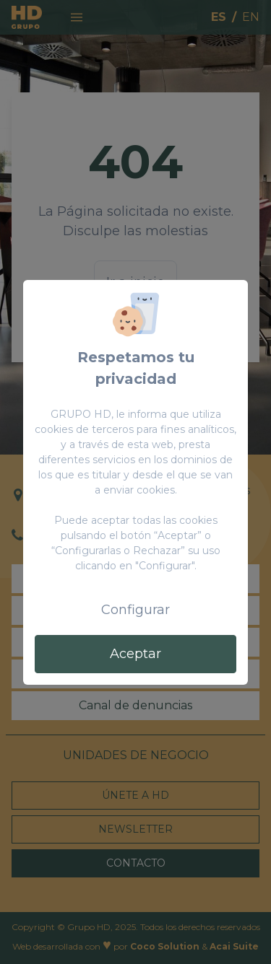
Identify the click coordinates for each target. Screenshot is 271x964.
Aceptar (135, 654)
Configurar (135, 610)
